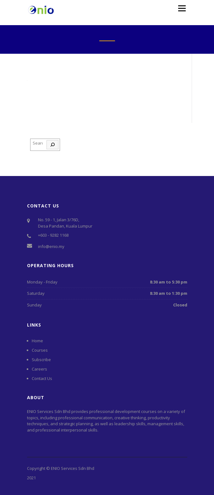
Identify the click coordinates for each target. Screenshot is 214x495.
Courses (40, 350)
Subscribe (41, 359)
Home (37, 341)
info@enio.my (51, 246)
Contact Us (42, 378)
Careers (39, 369)
